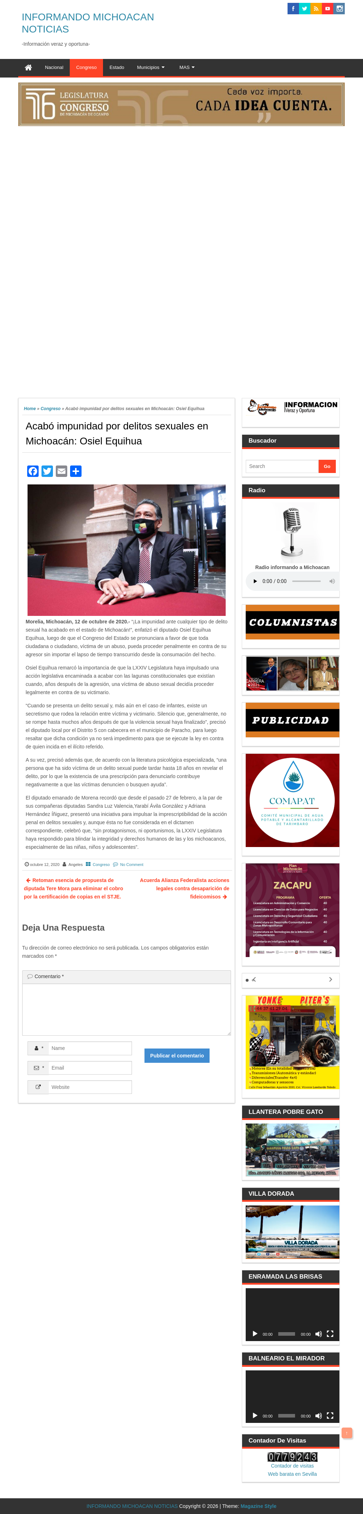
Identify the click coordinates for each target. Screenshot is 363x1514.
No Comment (131, 864)
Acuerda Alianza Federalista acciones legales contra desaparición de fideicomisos (184, 888)
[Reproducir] (255, 1334)
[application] (292, 1314)
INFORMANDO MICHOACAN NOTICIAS (132, 1506)
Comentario (49, 976)
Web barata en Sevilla (292, 1474)
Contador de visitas (292, 1466)
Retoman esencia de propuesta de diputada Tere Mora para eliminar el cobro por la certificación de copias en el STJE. (73, 888)
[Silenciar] (318, 1334)
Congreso (50, 408)
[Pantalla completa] (330, 1334)
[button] (247, 980)
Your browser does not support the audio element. (299, 581)
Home (30, 408)
